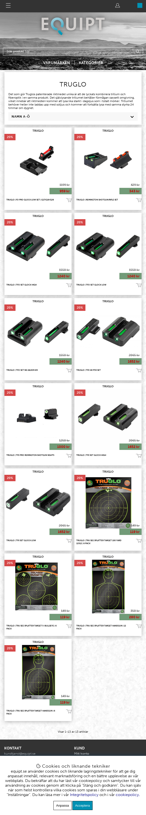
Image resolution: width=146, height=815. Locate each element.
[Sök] (73, 51)
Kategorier (91, 62)
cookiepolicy (127, 794)
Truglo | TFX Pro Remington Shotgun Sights (30, 455)
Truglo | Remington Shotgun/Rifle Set (97, 199)
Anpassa (62, 805)
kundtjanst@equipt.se (19, 753)
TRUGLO (38, 130)
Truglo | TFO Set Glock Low (91, 284)
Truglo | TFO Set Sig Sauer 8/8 (22, 370)
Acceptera (82, 805)
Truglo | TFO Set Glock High (21, 284)
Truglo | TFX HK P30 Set (88, 370)
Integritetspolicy (84, 794)
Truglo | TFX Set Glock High (91, 455)
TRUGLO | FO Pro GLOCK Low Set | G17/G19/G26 (30, 199)
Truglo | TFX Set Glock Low (21, 540)
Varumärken (56, 62)
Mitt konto (81, 753)
